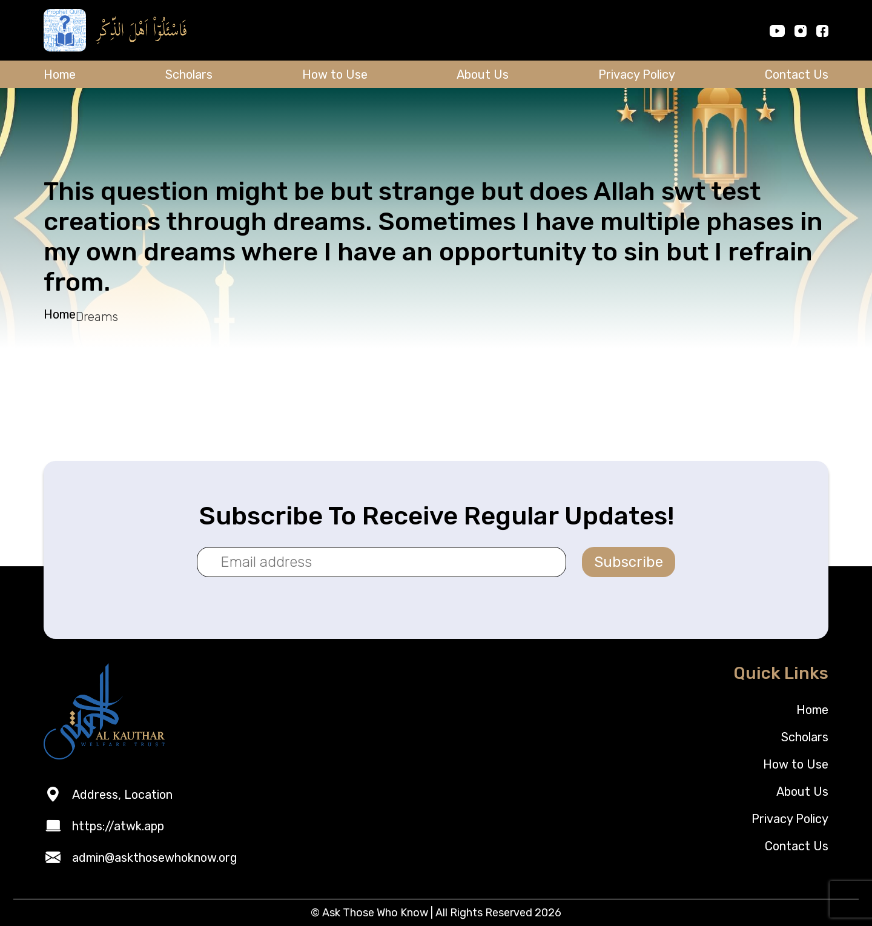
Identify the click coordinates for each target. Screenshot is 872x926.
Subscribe (628, 562)
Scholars (189, 74)
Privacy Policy (636, 74)
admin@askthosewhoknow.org (154, 857)
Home (60, 74)
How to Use (335, 74)
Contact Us (796, 74)
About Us (483, 74)
